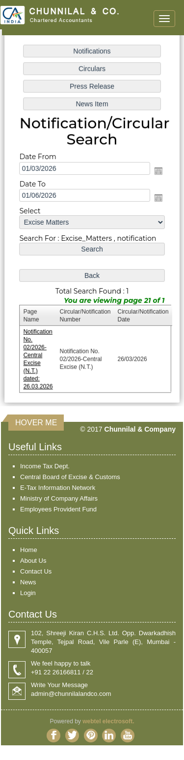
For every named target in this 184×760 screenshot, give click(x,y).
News (28, 582)
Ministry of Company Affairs (59, 498)
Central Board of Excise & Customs (70, 477)
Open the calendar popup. (157, 171)
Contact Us (36, 571)
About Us (33, 560)
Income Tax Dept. (45, 466)
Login (28, 593)
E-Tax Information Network (57, 487)
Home (28, 549)
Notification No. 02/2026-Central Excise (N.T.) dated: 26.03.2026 (39, 356)
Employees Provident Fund (58, 509)
